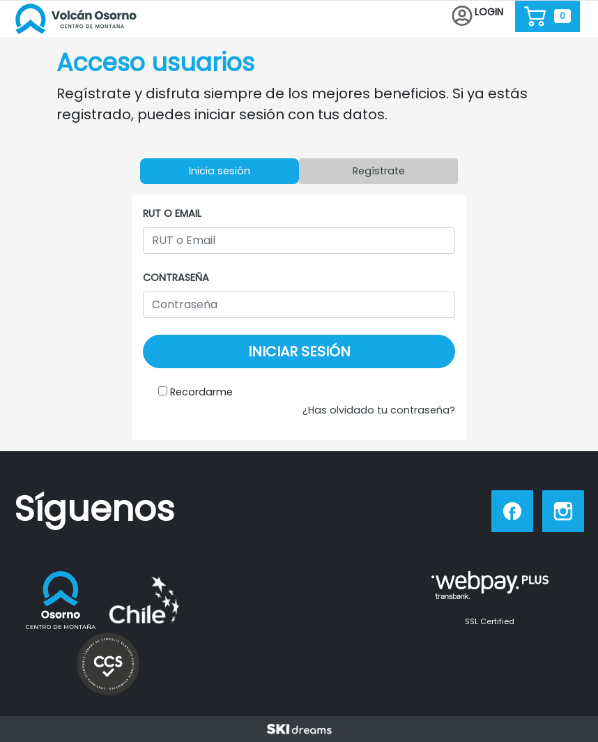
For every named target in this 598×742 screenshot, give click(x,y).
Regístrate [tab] (379, 171)
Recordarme (201, 392)
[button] (477, 16)
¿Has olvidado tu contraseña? (378, 410)
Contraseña (176, 278)
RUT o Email (172, 213)
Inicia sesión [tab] (219, 171)
